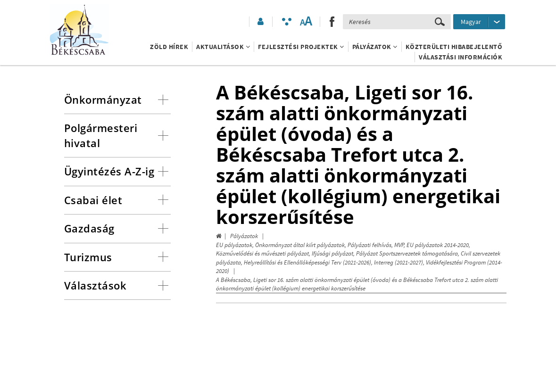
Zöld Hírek (169, 46)
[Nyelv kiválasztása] (479, 21)
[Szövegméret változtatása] (306, 21)
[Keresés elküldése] (440, 21)
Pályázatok (244, 236)
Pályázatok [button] (375, 46)
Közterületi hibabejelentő (454, 46)
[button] (260, 21)
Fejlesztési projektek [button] (301, 46)
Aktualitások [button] (223, 46)
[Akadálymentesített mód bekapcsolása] (286, 21)
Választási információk (460, 57)
